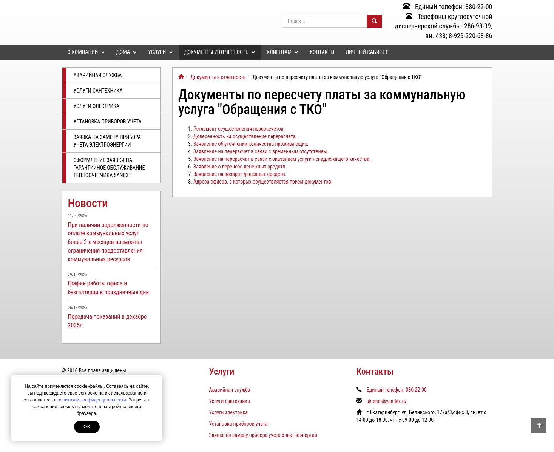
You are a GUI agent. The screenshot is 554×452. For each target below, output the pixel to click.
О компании (86, 52)
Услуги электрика (97, 106)
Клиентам (282, 52)
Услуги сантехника (98, 91)
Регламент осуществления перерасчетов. (239, 129)
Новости (88, 203)
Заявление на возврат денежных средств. (239, 174)
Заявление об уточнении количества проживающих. (251, 144)
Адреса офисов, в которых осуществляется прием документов (262, 182)
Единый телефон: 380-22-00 (447, 7)
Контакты (322, 52)
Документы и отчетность (219, 52)
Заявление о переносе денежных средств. (240, 167)
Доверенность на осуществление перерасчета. (245, 136)
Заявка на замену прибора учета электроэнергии (107, 141)
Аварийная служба (98, 75)
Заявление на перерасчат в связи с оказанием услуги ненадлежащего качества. (282, 159)
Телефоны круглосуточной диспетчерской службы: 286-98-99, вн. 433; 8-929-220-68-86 (443, 26)
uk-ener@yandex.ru (386, 401)
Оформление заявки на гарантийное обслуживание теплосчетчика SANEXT (109, 167)
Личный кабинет (367, 52)
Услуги (160, 52)
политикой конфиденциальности (91, 400)
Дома (126, 52)
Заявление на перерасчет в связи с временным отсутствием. (260, 151)
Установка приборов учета (108, 122)
